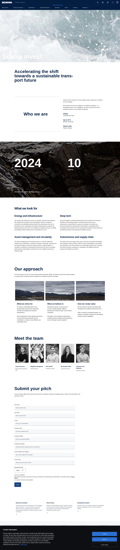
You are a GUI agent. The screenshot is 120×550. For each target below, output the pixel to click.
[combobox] (44, 455)
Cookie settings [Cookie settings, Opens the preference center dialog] (104, 544)
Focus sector (17, 459)
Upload (17, 470)
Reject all (104, 539)
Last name (16, 412)
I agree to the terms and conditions (24, 480)
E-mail (16, 420)
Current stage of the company (21, 451)
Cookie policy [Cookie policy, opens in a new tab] (23, 544)
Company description (19, 443)
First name (17, 404)
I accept (104, 534)
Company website (18, 436)
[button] (112, 2)
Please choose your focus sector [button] (23, 462)
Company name (18, 428)
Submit (17, 484)
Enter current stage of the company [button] (24, 454)
